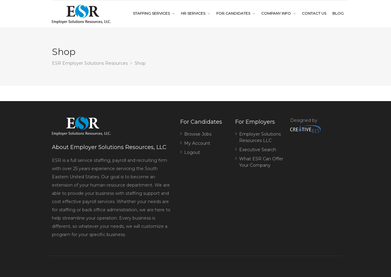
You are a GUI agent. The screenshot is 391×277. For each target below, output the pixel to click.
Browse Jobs (197, 134)
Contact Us (314, 13)
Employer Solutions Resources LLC (260, 137)
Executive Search (257, 149)
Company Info (276, 13)
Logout (192, 152)
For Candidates (233, 13)
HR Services (193, 13)
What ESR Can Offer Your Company (261, 162)
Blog (338, 13)
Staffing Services (151, 13)
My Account (197, 143)
